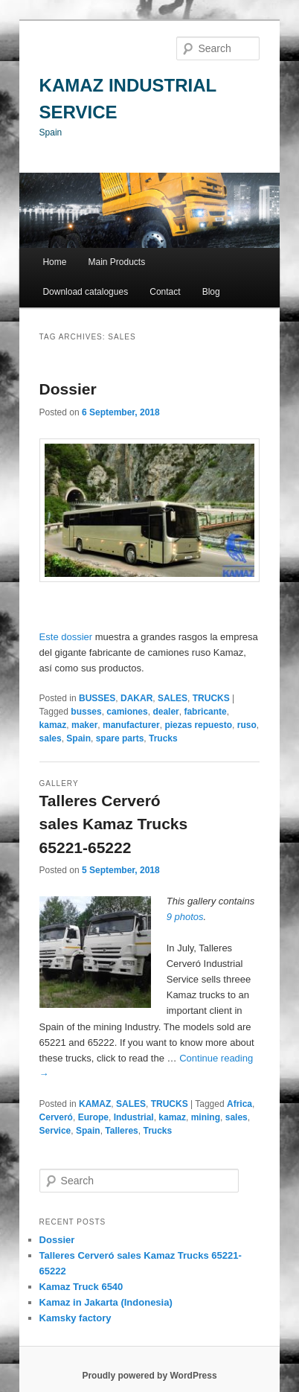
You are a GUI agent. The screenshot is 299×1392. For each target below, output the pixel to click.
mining (205, 1117)
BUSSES (97, 698)
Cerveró (56, 1117)
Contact (165, 292)
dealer (165, 711)
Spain (78, 738)
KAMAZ (95, 1104)
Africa (239, 1104)
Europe (93, 1117)
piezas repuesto (198, 725)
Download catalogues (85, 292)
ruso (247, 725)
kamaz (53, 725)
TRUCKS (211, 698)
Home (54, 262)
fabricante (205, 711)
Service (55, 1131)
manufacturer (131, 725)
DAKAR (136, 698)
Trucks (163, 738)
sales (50, 738)
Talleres (121, 1131)
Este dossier (67, 636)
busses (86, 711)
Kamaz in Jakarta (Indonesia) (106, 1302)
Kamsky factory (75, 1318)
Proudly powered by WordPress (149, 1375)
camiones (126, 711)
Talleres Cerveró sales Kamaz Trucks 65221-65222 (113, 824)
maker (84, 725)
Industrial (134, 1117)
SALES (172, 698)
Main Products (117, 262)
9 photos (185, 916)
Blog (211, 292)
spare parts (120, 738)
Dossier (68, 389)
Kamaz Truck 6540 (81, 1286)
